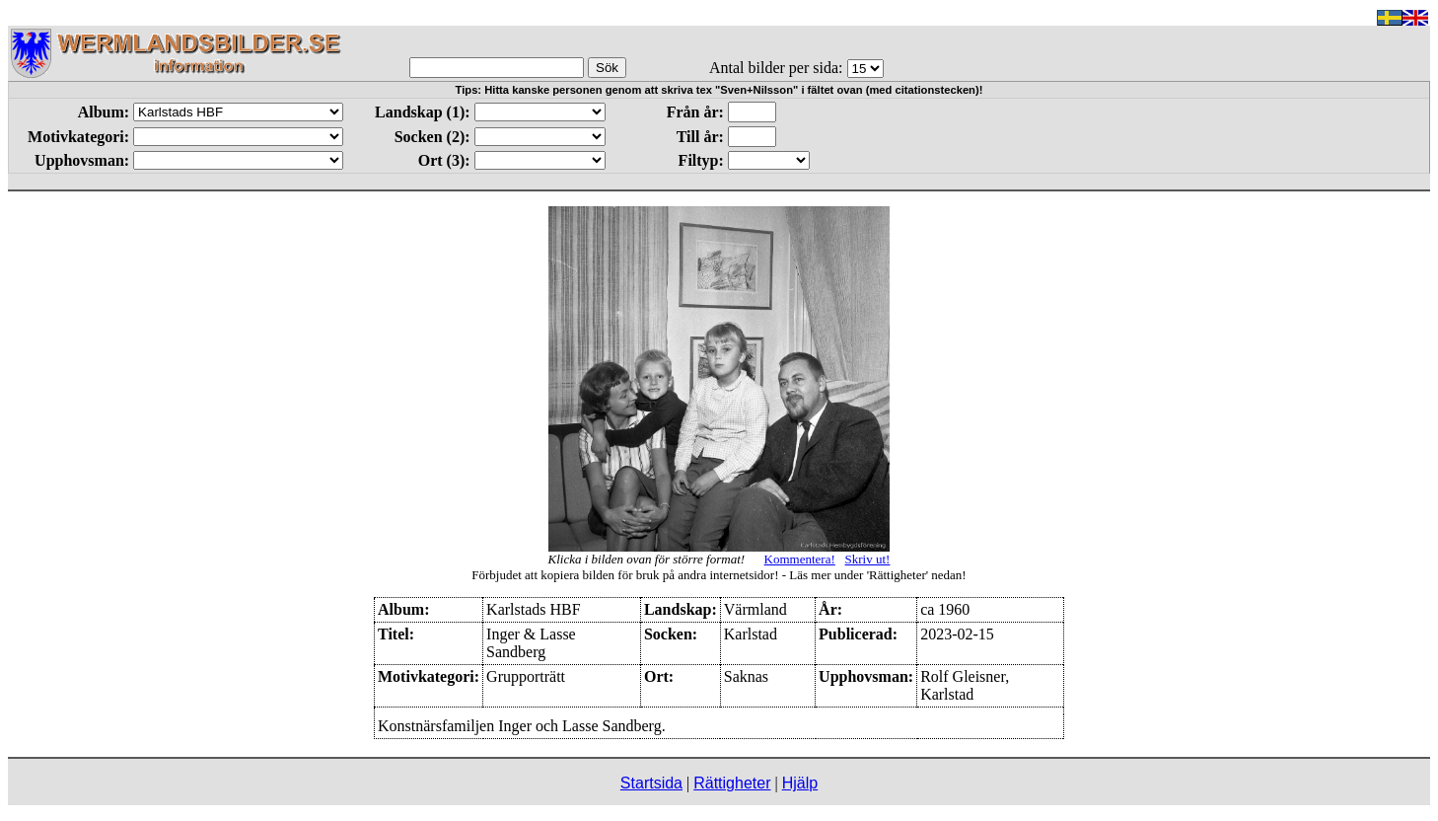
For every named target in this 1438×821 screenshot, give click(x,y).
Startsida (651, 783)
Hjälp (800, 783)
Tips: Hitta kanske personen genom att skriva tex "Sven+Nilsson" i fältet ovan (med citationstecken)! (719, 90)
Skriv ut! (868, 559)
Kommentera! (799, 559)
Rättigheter (731, 783)
